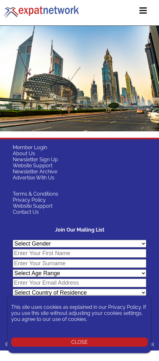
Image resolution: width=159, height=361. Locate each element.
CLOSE (79, 342)
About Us (24, 153)
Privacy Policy (29, 200)
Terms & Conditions (35, 194)
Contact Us (26, 212)
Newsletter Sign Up (35, 159)
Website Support (32, 166)
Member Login (30, 147)
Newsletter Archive (35, 172)
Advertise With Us (33, 178)
